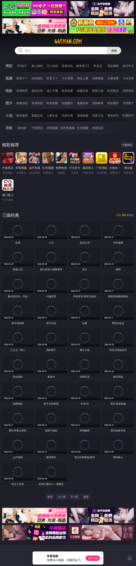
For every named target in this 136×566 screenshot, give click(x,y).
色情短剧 (97, 128)
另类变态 (128, 91)
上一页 (62, 496)
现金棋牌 (113, 66)
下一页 (74, 496)
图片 (9, 103)
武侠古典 (67, 115)
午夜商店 (37, 128)
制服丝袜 (82, 91)
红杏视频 (82, 128)
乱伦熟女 (113, 91)
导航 (9, 127)
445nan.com (68, 41)
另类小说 (97, 115)
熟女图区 (113, 103)
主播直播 (113, 78)
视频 (9, 78)
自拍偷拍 (37, 78)
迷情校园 (82, 115)
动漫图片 (67, 103)
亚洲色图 (37, 103)
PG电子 (22, 66)
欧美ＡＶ (52, 78)
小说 (9, 115)
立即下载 (93, 558)
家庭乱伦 (37, 115)
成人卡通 (52, 91)
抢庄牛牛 (128, 66)
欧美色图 (52, 103)
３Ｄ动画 (67, 78)
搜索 (114, 51)
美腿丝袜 (82, 103)
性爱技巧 (128, 115)
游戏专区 (67, 66)
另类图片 (128, 103)
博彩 (9, 65)
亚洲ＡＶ (22, 78)
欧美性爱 (67, 91)
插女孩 (22, 128)
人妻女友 (52, 115)
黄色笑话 (113, 115)
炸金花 (98, 66)
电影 (9, 90)
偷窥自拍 (22, 103)
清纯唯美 (97, 103)
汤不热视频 (67, 128)
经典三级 (97, 91)
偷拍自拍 (37, 91)
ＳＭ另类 (128, 78)
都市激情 (22, 115)
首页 (49, 496)
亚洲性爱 (22, 91)
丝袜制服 (97, 78)
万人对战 (52, 66)
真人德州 (37, 66)
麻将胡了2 (82, 66)
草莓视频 (52, 128)
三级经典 (10, 215)
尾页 (86, 496)
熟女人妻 (82, 78)
